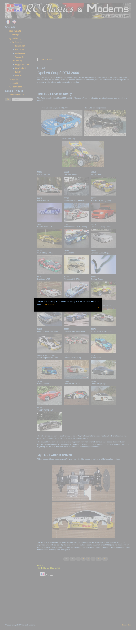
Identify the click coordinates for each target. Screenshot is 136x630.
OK (98, 308)
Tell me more (49, 304)
